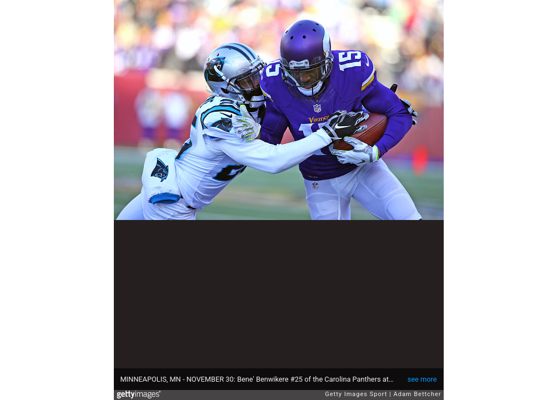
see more (422, 379)
